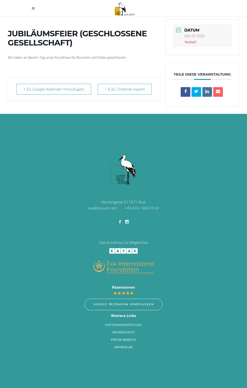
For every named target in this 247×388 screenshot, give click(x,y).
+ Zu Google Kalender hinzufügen (53, 89)
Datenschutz (123, 332)
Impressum (123, 347)
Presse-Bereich (123, 339)
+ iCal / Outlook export (125, 89)
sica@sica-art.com (102, 208)
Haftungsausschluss (123, 325)
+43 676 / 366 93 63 (142, 208)
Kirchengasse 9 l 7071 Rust (124, 202)
